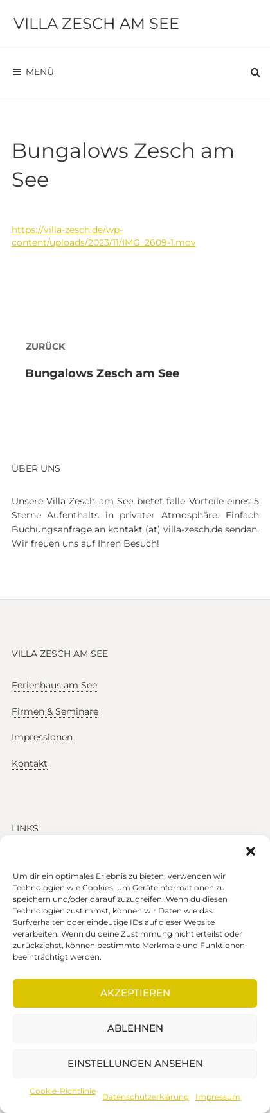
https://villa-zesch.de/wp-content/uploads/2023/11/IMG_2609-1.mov (104, 236)
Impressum (217, 1096)
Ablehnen (135, 1028)
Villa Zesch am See (96, 23)
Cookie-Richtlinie (63, 1091)
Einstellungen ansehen (135, 1063)
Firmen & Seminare (55, 711)
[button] (250, 851)
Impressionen (42, 737)
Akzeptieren (135, 993)
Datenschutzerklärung (145, 1096)
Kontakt (30, 763)
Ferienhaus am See (54, 685)
